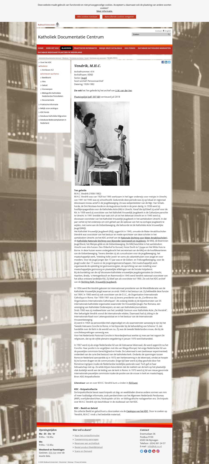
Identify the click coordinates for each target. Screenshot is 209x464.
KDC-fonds (130, 48)
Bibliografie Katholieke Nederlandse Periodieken (52, 94)
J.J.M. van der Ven (123, 90)
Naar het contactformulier (87, 435)
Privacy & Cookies (80, 462)
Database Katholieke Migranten (154, 48)
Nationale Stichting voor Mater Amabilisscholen (143, 237)
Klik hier (53, 452)
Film (44, 81)
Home (40, 48)
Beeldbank (46, 77)
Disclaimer (62, 462)
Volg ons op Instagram (157, 451)
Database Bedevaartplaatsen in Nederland (60, 52)
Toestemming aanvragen (86, 439)
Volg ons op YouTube (153, 451)
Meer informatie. (105, 11)
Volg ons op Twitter (141, 451)
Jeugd (84, 77)
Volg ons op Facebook (145, 451)
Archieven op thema (50, 73)
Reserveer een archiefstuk (87, 443)
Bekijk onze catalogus (110, 48)
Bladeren (66, 48)
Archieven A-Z (47, 70)
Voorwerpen (47, 89)
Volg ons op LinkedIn (149, 451)
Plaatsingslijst (87, 96)
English (168, 31)
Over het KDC (52, 48)
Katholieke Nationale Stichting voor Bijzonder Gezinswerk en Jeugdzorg (111, 240)
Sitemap (70, 462)
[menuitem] (41, 48)
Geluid (44, 85)
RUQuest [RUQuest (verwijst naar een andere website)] (133, 382)
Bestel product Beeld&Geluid (89, 447)
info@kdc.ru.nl (155, 446)
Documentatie (48, 100)
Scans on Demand (83, 451)
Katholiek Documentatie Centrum (71, 36)
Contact (158, 31)
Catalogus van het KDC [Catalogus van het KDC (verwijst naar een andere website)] (137, 411)
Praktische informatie (85, 48)
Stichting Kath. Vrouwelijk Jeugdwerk (98, 281)
